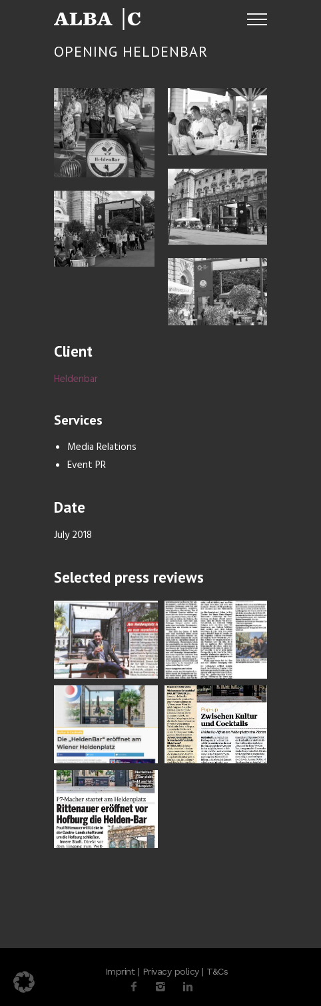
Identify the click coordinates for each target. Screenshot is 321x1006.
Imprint (120, 971)
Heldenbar (76, 379)
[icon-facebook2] (137, 987)
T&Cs (217, 971)
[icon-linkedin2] (187, 987)
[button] (24, 982)
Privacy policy (171, 971)
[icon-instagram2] (163, 987)
